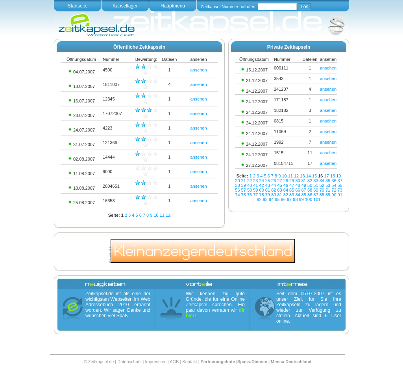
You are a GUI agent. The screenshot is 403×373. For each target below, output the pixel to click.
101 (316, 199)
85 (303, 194)
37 (340, 180)
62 (273, 190)
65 (291, 190)
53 (327, 185)
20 (237, 180)
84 (297, 194)
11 (162, 215)
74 (237, 194)
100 (308, 199)
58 (249, 190)
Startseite (78, 6)
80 (273, 194)
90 (333, 194)
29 (291, 180)
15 (314, 176)
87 (315, 194)
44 (273, 185)
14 (308, 176)
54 (333, 185)
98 (295, 199)
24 (261, 180)
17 (326, 176)
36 (333, 180)
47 (291, 185)
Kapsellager (125, 6)
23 (255, 180)
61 (267, 190)
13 (302, 176)
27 (279, 180)
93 (265, 199)
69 (315, 190)
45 (279, 185)
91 (340, 194)
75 (243, 194)
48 (297, 185)
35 (327, 180)
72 (333, 190)
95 (277, 199)
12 (168, 215)
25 (267, 180)
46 (285, 185)
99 (301, 199)
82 (285, 194)
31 (303, 180)
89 (327, 194)
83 (291, 194)
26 (273, 180)
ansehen (198, 70)
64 (285, 190)
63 (279, 190)
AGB (174, 361)
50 (309, 185)
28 (285, 180)
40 (249, 185)
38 (237, 185)
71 (327, 190)
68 (309, 190)
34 (322, 180)
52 (322, 185)
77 (255, 194)
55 (340, 185)
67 (303, 190)
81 (279, 194)
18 (332, 176)
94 (271, 199)
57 (243, 190)
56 (237, 190)
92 (259, 199)
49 (303, 185)
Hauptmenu (173, 6)
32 (309, 180)
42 (261, 185)
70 (322, 190)
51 (315, 185)
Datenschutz (129, 361)
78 (261, 194)
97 (289, 199)
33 (315, 180)
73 (340, 190)
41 (255, 185)
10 (155, 215)
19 (338, 176)
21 (243, 180)
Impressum (155, 361)
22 (249, 180)
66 (297, 190)
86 (309, 194)
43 (267, 185)
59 (255, 190)
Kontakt (189, 361)
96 (283, 199)
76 (249, 194)
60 (261, 190)
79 (267, 194)
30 (297, 180)
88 (322, 194)
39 (243, 185)
